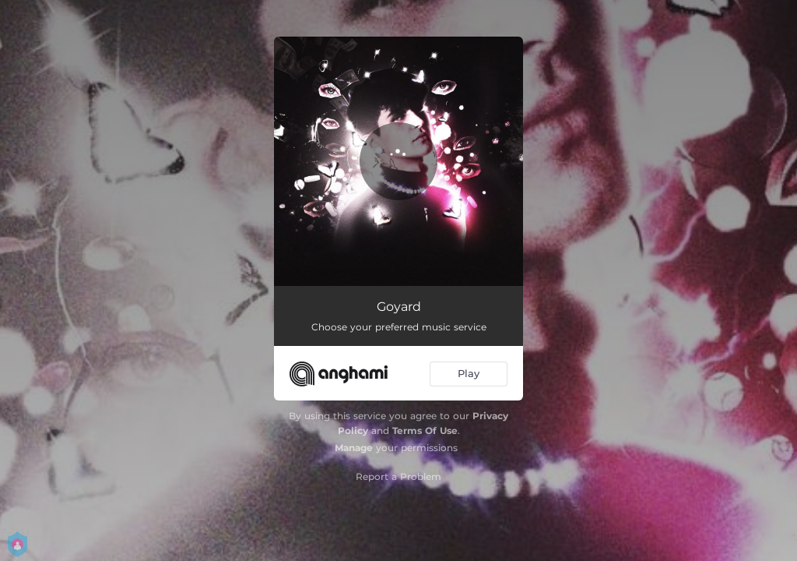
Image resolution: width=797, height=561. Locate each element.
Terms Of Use (425, 430)
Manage (354, 447)
